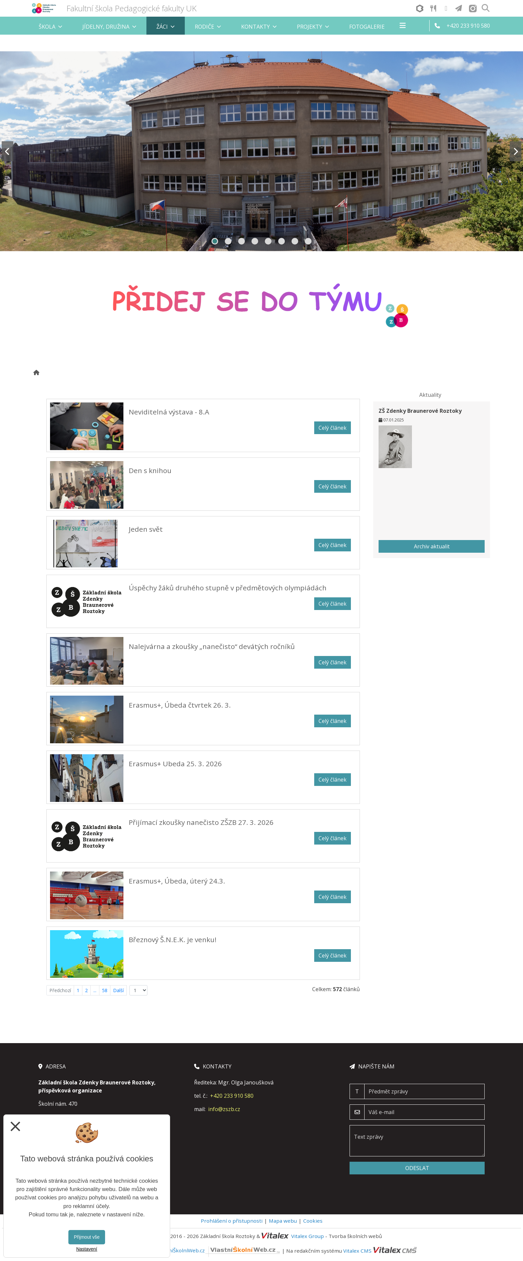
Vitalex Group (307, 1236)
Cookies (313, 1220)
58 (104, 990)
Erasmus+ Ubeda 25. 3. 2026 (175, 763)
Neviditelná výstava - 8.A (169, 411)
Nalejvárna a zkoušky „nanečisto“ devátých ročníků (212, 646)
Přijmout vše (86, 1237)
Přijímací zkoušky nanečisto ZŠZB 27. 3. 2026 (201, 822)
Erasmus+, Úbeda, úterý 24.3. (177, 881)
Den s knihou (150, 470)
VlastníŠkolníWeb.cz (219, 1250)
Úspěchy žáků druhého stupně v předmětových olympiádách (228, 587)
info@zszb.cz (224, 1109)
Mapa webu (283, 1220)
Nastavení (86, 1249)
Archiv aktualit (432, 546)
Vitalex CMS (357, 1250)
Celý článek (333, 427)
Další (118, 990)
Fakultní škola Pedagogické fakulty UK (131, 8)
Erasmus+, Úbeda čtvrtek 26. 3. (180, 705)
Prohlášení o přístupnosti (232, 1220)
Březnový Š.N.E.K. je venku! (172, 939)
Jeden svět (146, 529)
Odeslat (417, 1168)
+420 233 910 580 (231, 1095)
